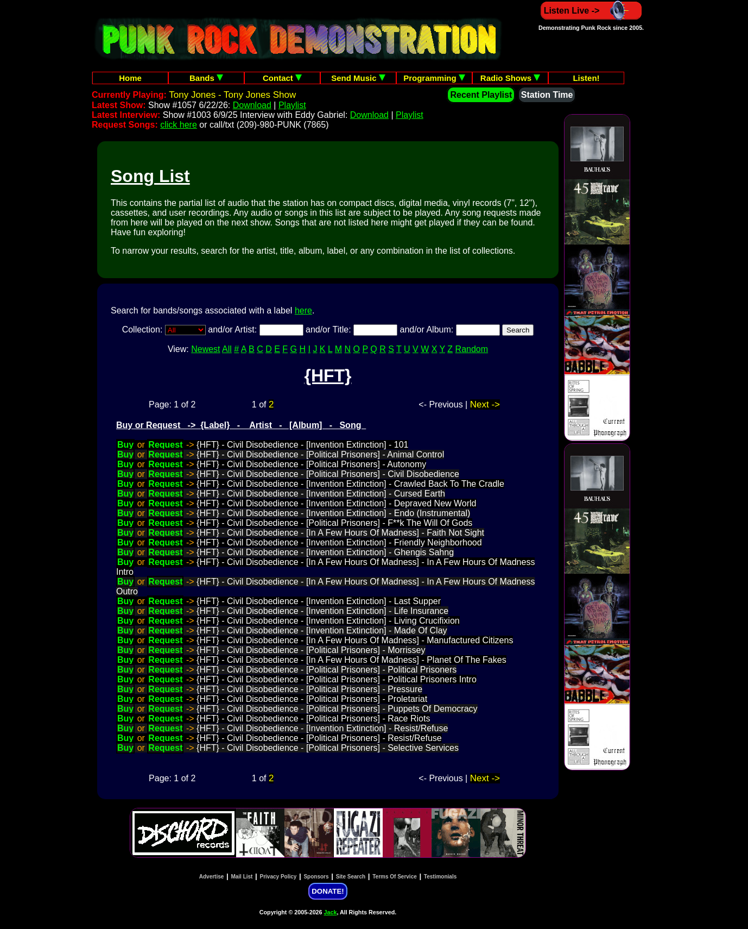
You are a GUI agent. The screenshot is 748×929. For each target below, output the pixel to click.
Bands (206, 78)
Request (165, 444)
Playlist (292, 105)
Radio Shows (510, 78)
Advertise (211, 877)
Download (252, 105)
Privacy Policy (278, 877)
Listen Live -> (591, 11)
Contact (282, 78)
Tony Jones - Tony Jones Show (232, 95)
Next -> (485, 404)
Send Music (358, 78)
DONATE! (328, 891)
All (227, 349)
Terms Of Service (394, 877)
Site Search (350, 877)
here (303, 310)
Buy (125, 444)
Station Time (547, 94)
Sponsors (315, 877)
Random (471, 349)
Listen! (586, 78)
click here (178, 124)
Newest (205, 349)
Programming (434, 78)
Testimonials (440, 877)
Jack (330, 912)
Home (130, 78)
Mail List (241, 877)
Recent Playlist (481, 94)
